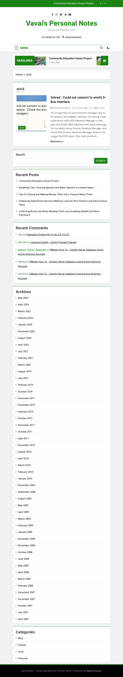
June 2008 (23, 558)
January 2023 (25, 324)
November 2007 (26, 599)
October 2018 (25, 391)
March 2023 (24, 311)
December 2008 (26, 538)
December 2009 (26, 485)
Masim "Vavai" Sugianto (32, 249)
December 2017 (26, 398)
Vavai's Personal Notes (61, 23)
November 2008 (26, 545)
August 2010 (24, 451)
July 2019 (23, 378)
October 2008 (25, 552)
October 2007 (25, 605)
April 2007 (23, 619)
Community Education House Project (73, 3)
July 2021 (23, 351)
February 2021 (25, 358)
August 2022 (24, 338)
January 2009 (25, 532)
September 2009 (26, 492)
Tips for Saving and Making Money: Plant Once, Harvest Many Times (56, 194)
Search (20, 154)
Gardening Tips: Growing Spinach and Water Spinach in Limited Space (56, 187)
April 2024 (23, 304)
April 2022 (23, 344)
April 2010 (23, 458)
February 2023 (25, 318)
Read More (57, 141)
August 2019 (24, 371)
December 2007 (26, 592)
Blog (20, 638)
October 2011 (25, 431)
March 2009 (24, 518)
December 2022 (26, 331)
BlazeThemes (94, 670)
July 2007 (23, 612)
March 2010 (24, 465)
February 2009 (25, 525)
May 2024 (23, 297)
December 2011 (26, 425)
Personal (23, 658)
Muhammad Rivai (61, 107)
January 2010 (25, 478)
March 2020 (24, 364)
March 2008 (24, 578)
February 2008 (25, 585)
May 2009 (23, 505)
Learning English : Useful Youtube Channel (53, 242)
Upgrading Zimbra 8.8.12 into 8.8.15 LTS (47, 234)
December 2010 (26, 445)
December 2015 (26, 404)
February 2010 (25, 472)
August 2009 (24, 498)
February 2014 (25, 411)
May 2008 (23, 565)
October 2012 (25, 418)
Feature (22, 645)
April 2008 (23, 572)
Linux (21, 127)
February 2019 (25, 384)
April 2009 (23, 512)
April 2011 (23, 438)
